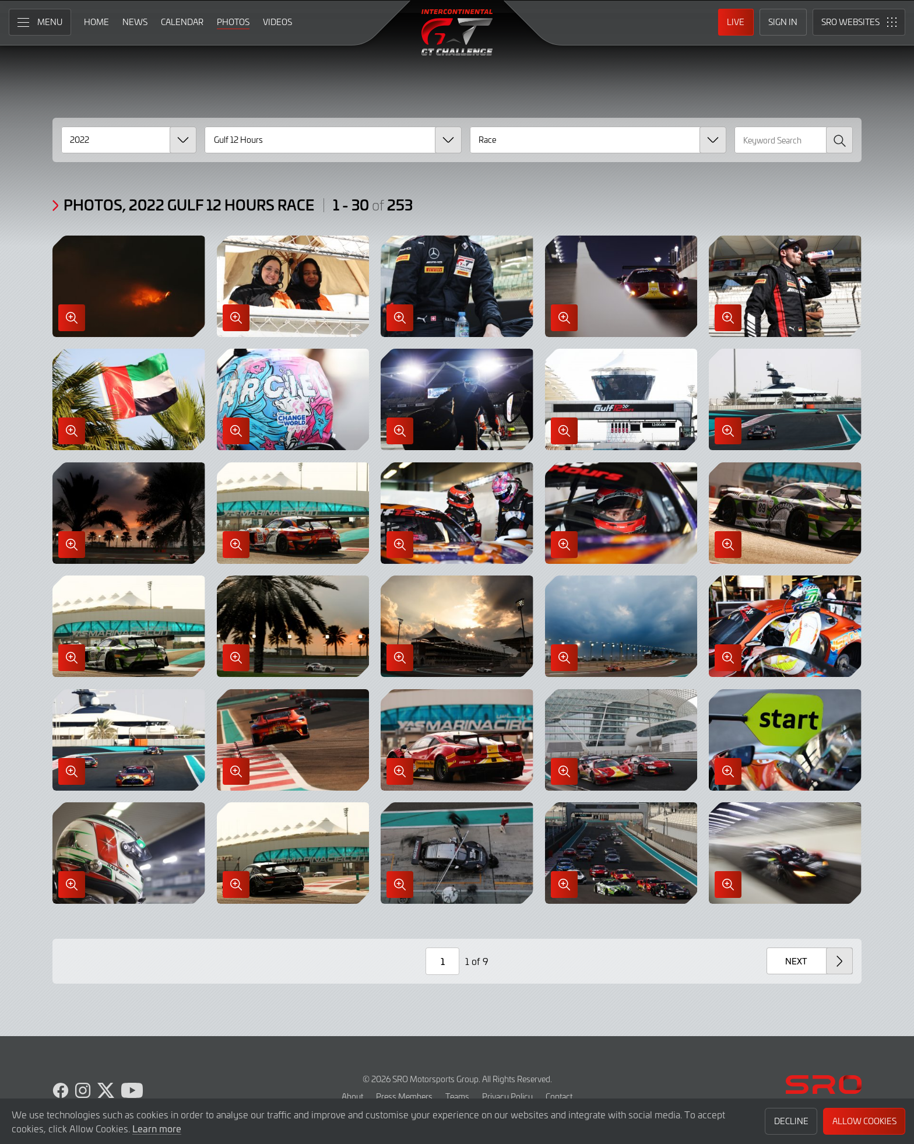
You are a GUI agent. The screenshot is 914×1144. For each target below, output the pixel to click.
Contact (559, 1096)
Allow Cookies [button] (864, 1121)
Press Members (404, 1096)
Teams (457, 1096)
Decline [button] (791, 1121)
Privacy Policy (507, 1096)
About (352, 1096)
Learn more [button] (156, 1128)
